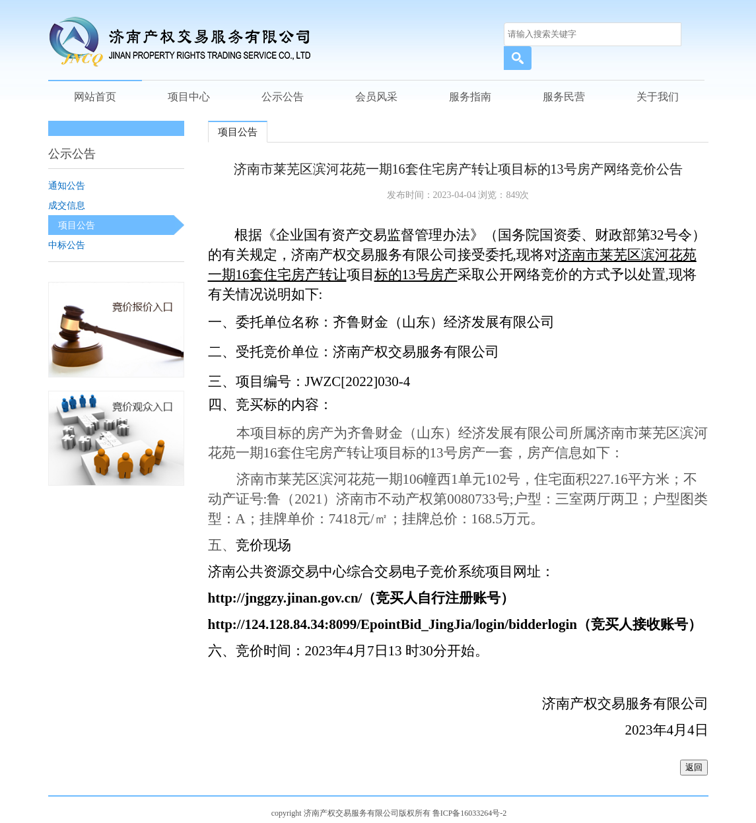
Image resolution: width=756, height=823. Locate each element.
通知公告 (66, 185)
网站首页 (95, 96)
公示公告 (282, 96)
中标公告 (66, 245)
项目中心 (189, 96)
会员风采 (376, 96)
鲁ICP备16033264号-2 (469, 813)
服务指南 (470, 96)
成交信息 (66, 205)
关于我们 (657, 96)
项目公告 (76, 225)
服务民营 (564, 96)
